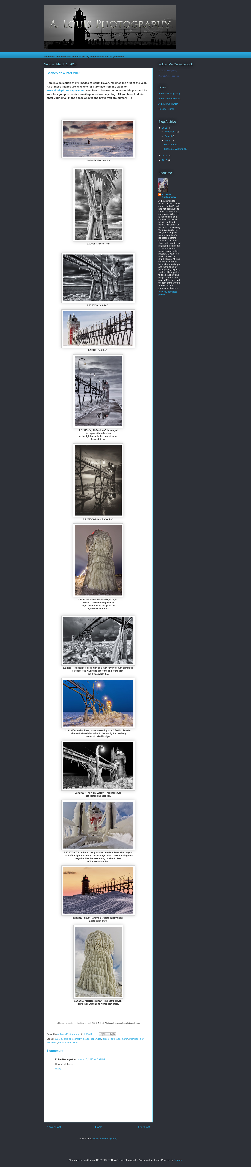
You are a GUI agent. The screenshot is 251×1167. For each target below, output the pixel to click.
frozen (94, 1039)
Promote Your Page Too (168, 76)
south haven (64, 1042)
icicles (105, 1039)
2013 (165, 160)
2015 (57, 1039)
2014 (165, 155)
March (168, 140)
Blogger (178, 1160)
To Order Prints (166, 109)
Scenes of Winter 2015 (175, 149)
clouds (86, 1039)
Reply (58, 1068)
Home (99, 1127)
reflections (52, 1042)
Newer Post (54, 1127)
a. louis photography (71, 1039)
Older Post (143, 1127)
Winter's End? (171, 144)
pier (141, 1039)
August (168, 136)
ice (99, 1039)
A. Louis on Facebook (169, 98)
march (125, 1039)
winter (75, 1042)
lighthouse (115, 1039)
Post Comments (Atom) (105, 1138)
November (170, 131)
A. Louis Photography (167, 71)
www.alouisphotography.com (65, 90)
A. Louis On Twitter (168, 104)
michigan (134, 1039)
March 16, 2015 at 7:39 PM (91, 1059)
